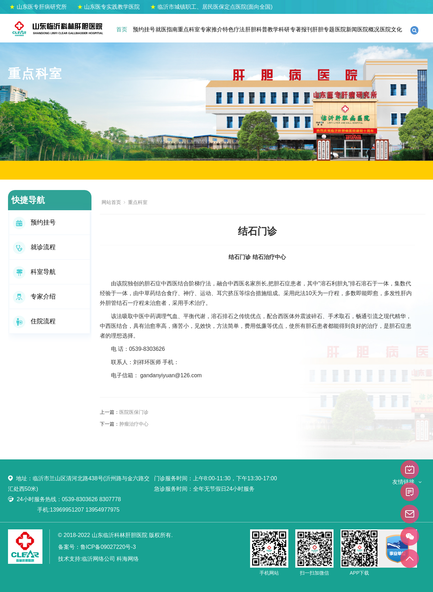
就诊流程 (34, 247)
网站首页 (111, 202)
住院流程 (34, 321)
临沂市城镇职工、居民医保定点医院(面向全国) (211, 7)
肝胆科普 (256, 29)
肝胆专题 (323, 29)
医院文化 (391, 29)
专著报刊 (301, 29)
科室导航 (34, 271)
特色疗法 (234, 29)
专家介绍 (34, 296)
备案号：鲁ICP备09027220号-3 (97, 547)
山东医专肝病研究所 (37, 7)
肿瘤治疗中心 (134, 424)
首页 (121, 29)
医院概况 (368, 29)
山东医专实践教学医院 (108, 7)
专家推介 (211, 29)
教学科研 (278, 29)
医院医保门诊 (134, 412)
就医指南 (166, 29)
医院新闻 (346, 29)
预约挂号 (144, 29)
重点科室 (189, 29)
